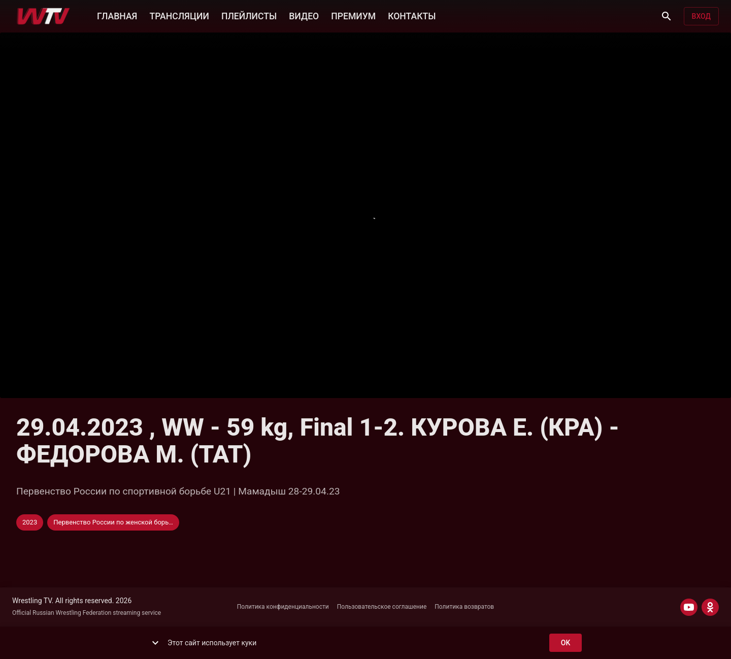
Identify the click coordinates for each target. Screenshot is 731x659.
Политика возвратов (464, 606)
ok (565, 643)
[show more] (155, 643)
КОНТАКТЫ (412, 15)
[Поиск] (666, 16)
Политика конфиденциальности (283, 606)
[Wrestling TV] (43, 16)
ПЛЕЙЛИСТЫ (249, 15)
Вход (701, 16)
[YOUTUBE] (688, 607)
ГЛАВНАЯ (117, 15)
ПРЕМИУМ (353, 15)
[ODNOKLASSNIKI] (710, 607)
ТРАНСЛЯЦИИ (179, 15)
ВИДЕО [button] (304, 15)
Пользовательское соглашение (382, 606)
